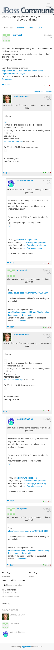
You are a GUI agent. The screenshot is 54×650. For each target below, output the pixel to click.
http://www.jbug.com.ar (32, 248)
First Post (8, 28)
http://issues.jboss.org (13, 141)
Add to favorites (10, 597)
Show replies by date (43, 92)
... (5, 122)
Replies (20, 28)
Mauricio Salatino (25, 181)
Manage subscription (13, 585)
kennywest (17, 35)
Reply (6, 85)
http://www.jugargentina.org (34, 245)
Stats (30, 28)
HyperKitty (26, 646)
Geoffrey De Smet (21, 96)
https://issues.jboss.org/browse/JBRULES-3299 (28, 293)
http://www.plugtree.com (27, 240)
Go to (41, 28)
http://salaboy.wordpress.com (34, 242)
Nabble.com (7, 79)
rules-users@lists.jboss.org (13, 580)
